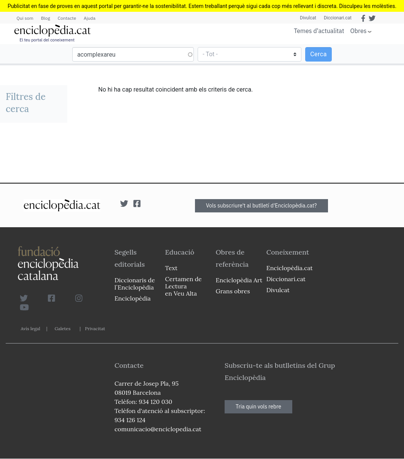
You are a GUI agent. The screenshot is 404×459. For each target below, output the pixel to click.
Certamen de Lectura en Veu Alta (183, 286)
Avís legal (30, 328)
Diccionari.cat (338, 18)
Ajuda (89, 18)
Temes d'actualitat (319, 30)
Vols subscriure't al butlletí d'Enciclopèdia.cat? (261, 205)
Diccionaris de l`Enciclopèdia (134, 283)
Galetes (63, 328)
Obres (358, 30)
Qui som (25, 18)
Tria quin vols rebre (258, 406)
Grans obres (233, 291)
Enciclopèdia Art (239, 280)
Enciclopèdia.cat (289, 268)
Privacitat (95, 328)
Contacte (67, 18)
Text (171, 268)
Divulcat (308, 18)
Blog (45, 18)
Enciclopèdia (132, 298)
